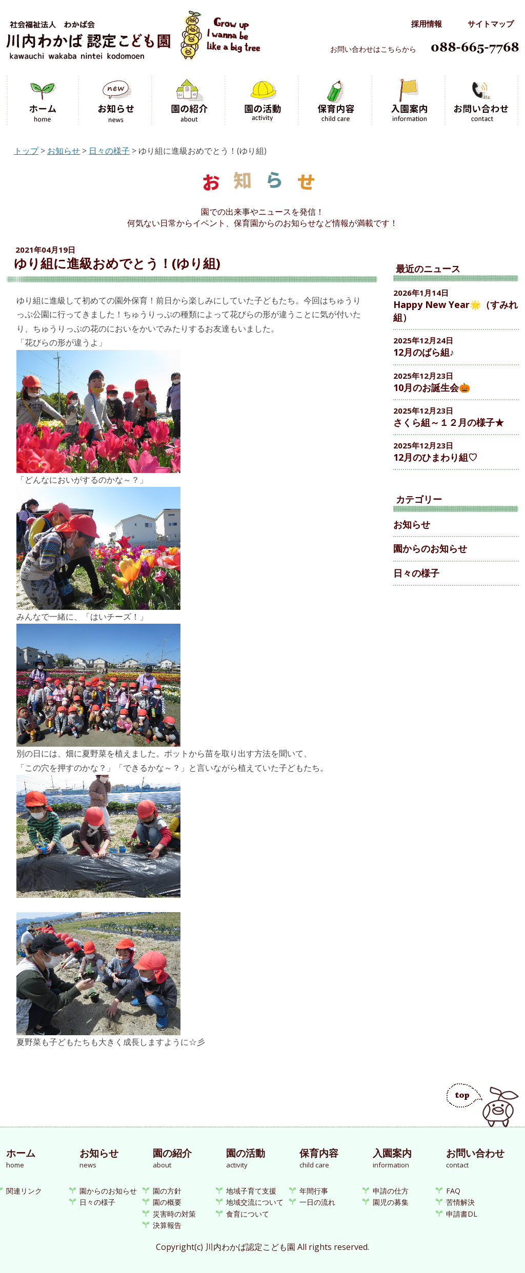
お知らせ (116, 101)
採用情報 (426, 23)
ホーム (42, 101)
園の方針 (167, 1191)
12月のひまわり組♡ (435, 457)
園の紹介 (189, 101)
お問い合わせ (482, 101)
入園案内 (409, 101)
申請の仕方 (391, 1191)
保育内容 (336, 101)
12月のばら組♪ (423, 352)
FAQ (453, 1191)
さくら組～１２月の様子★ (448, 422)
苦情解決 (460, 1202)
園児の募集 (391, 1202)
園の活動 (262, 101)
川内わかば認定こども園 (133, 40)
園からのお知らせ (430, 548)
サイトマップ (491, 23)
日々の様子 (109, 150)
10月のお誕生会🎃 (431, 387)
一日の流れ (317, 1202)
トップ (26, 150)
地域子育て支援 (251, 1191)
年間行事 (313, 1191)
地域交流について (255, 1202)
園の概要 (167, 1202)
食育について (247, 1214)
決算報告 (167, 1225)
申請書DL (461, 1214)
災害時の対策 (174, 1214)
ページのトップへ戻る (483, 1105)
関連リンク (24, 1191)
